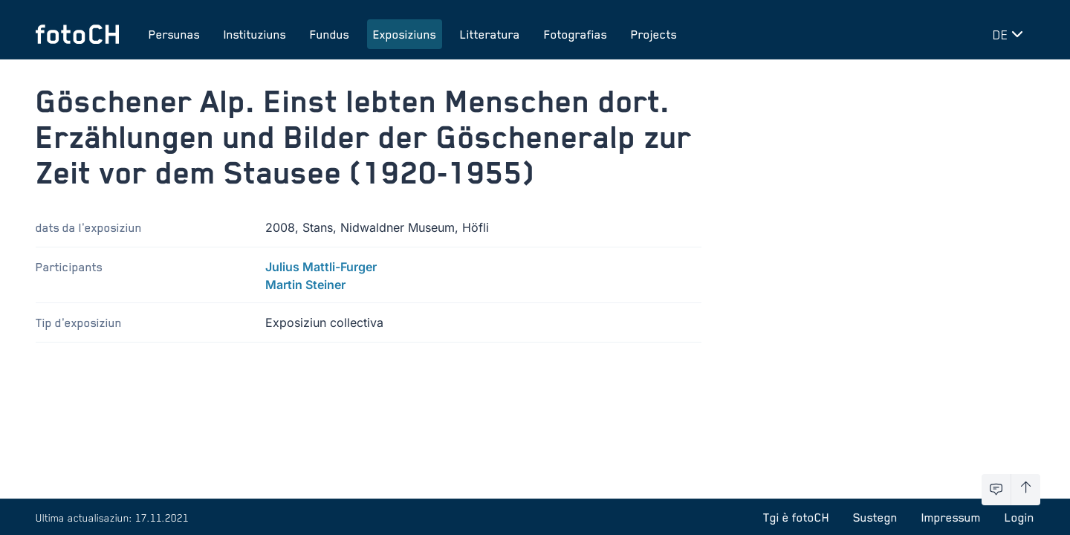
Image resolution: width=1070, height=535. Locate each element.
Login (1019, 517)
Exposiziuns (404, 34)
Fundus (329, 34)
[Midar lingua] (1010, 34)
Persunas (174, 34)
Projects (654, 34)
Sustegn (875, 517)
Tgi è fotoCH (796, 517)
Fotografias (575, 34)
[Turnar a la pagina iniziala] (77, 34)
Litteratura (490, 34)
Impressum (951, 517)
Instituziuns (255, 34)
